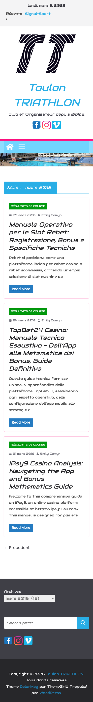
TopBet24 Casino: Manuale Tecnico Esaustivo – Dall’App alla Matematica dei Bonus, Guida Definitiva (42, 349)
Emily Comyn (51, 215)
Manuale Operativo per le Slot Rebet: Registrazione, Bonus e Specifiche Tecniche (46, 236)
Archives (12, 591)
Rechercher (83, 622)
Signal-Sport (38, 13)
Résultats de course (28, 206)
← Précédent (17, 548)
